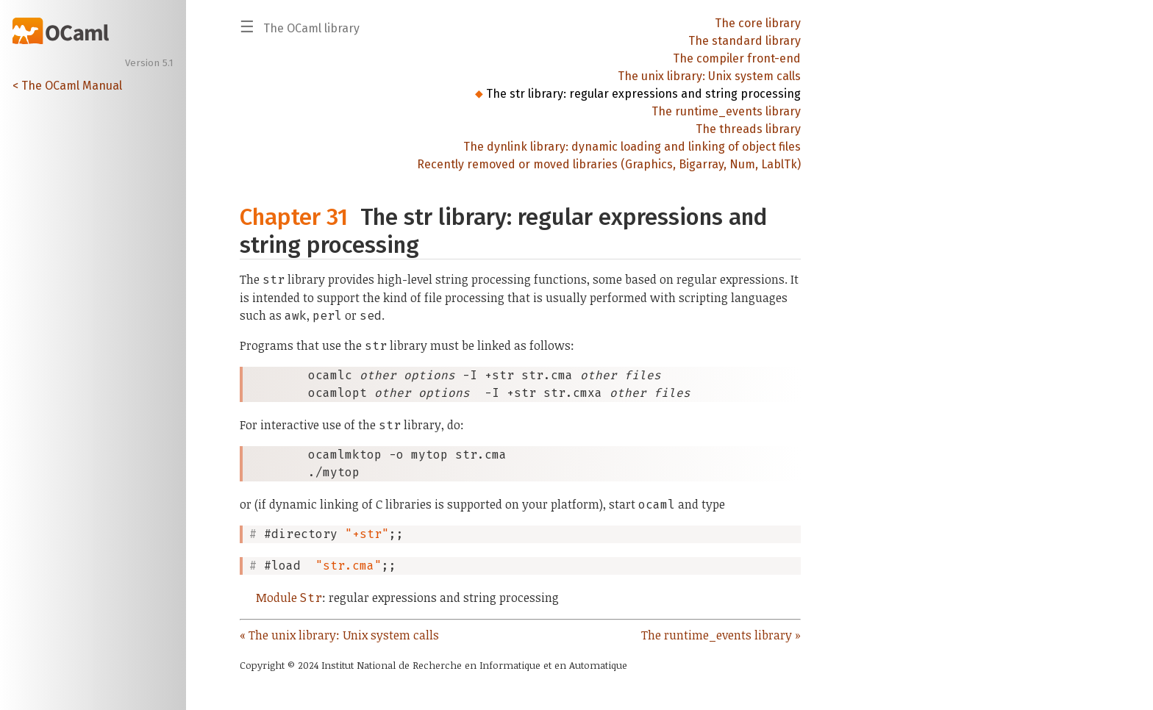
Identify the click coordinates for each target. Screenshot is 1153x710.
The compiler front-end (737, 58)
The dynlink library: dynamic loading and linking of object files (632, 147)
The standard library (744, 41)
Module (289, 597)
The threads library (748, 129)
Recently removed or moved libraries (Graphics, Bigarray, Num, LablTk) (609, 164)
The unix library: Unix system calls (709, 76)
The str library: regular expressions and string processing (643, 94)
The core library (758, 23)
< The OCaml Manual (67, 86)
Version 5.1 (149, 63)
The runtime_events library (726, 111)
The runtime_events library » (721, 635)
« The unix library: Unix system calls (339, 635)
